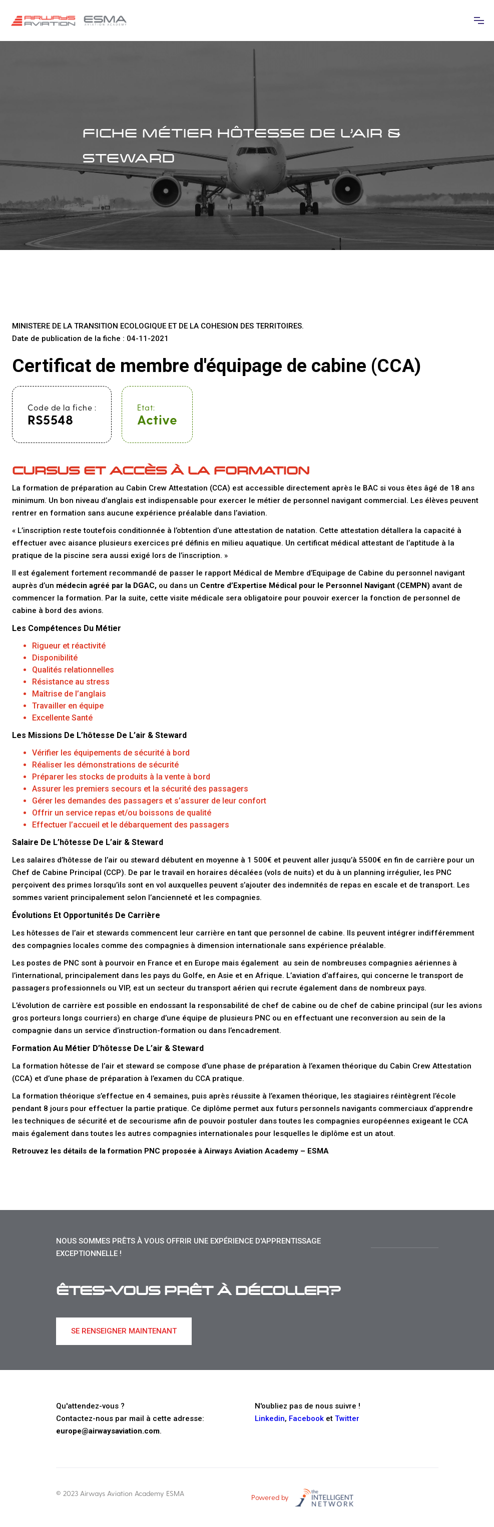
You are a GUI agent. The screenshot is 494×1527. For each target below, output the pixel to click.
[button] (479, 20)
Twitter (347, 1418)
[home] (70, 21)
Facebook (306, 1418)
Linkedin (270, 1418)
